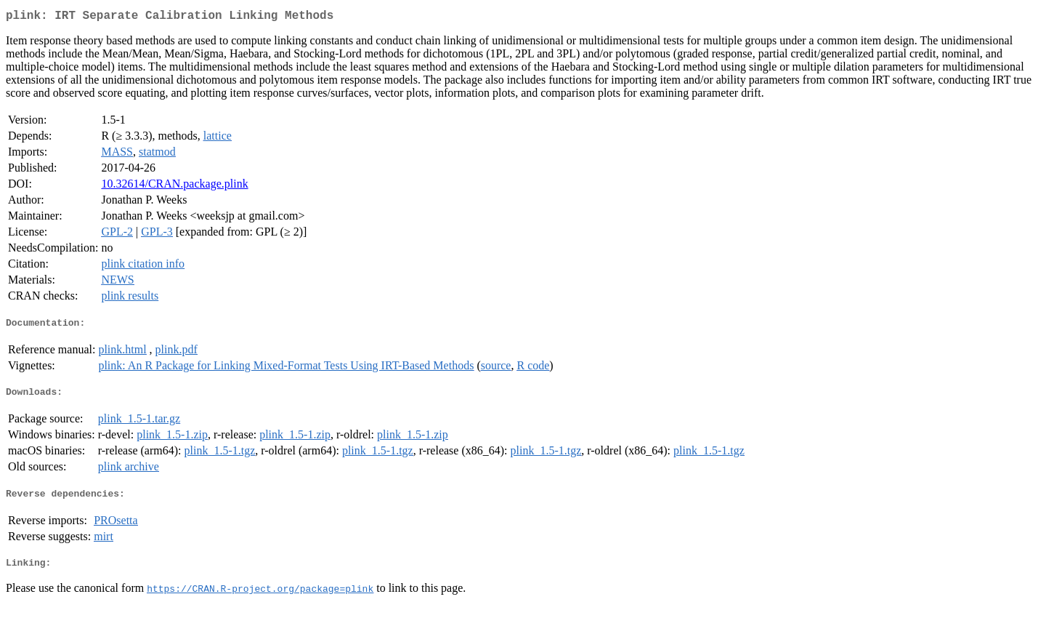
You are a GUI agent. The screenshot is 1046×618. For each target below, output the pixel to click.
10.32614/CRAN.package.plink (174, 186)
